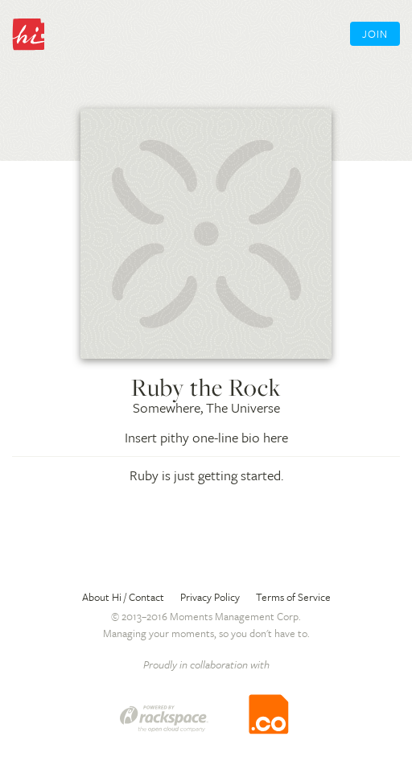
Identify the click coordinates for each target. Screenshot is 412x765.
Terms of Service (293, 597)
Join (375, 34)
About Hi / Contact (123, 597)
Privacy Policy (210, 597)
